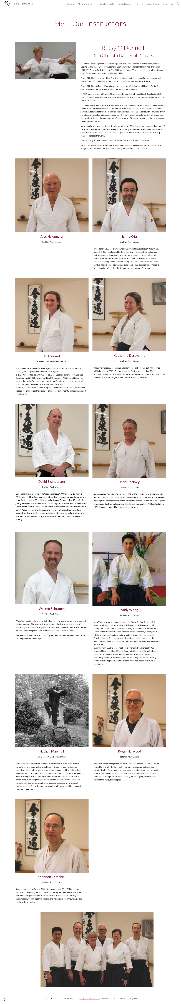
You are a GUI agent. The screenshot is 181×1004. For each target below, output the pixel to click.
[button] (178, 4)
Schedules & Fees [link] (126, 3)
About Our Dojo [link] (85, 3)
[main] (90, 23)
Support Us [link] (152, 3)
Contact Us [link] (168, 3)
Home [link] (69, 3)
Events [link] (140, 3)
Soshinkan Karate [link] (106, 3)
